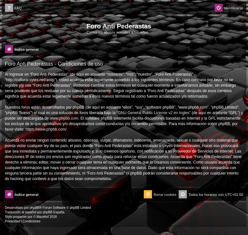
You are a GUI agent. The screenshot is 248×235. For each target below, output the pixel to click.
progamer (20, 217)
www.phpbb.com (64, 118)
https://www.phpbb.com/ (46, 129)
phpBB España (53, 212)
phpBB (34, 207)
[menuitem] (13, 8)
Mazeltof (42, 217)
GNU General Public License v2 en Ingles (153, 113)
